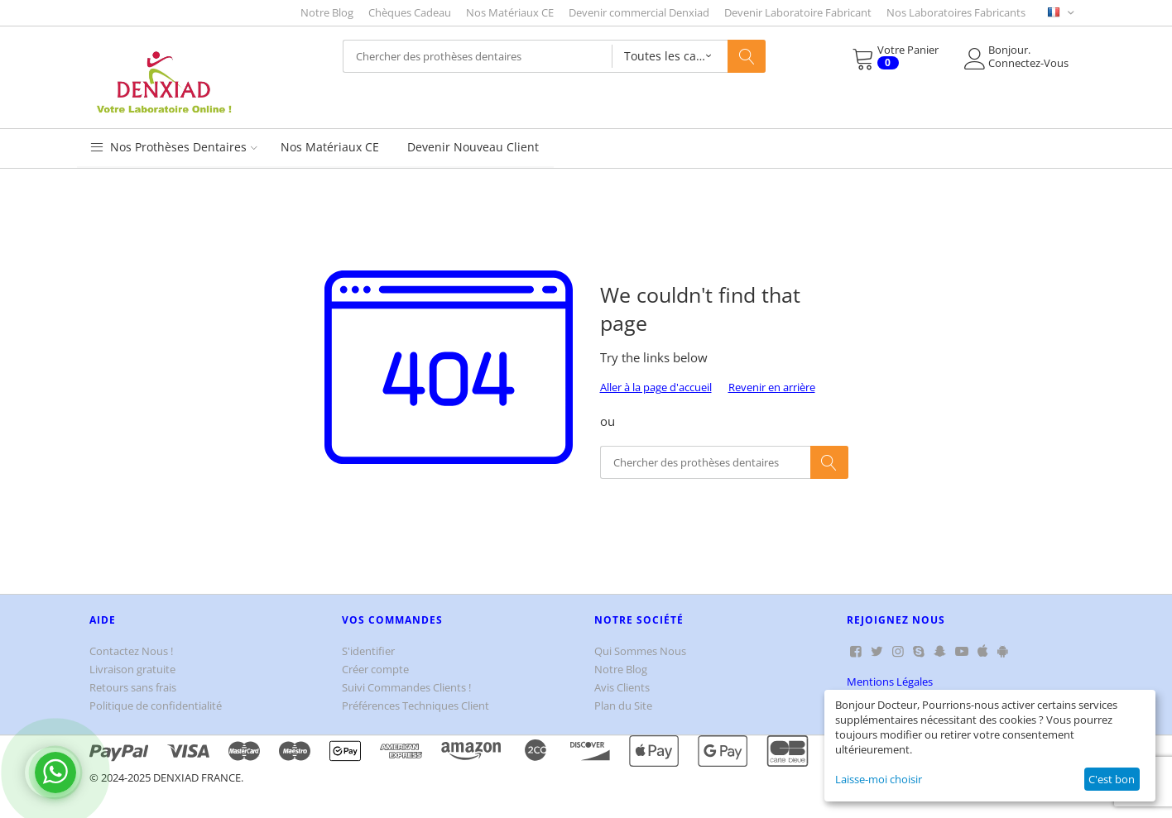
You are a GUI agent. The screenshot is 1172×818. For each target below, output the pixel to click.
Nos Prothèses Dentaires (173, 146)
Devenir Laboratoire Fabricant (798, 12)
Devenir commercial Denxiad (639, 12)
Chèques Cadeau (409, 12)
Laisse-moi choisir (878, 779)
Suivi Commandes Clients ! (406, 687)
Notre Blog (326, 12)
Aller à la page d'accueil (656, 387)
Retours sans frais (132, 687)
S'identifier (368, 650)
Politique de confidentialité (155, 705)
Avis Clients (622, 687)
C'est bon (1111, 779)
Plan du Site (623, 705)
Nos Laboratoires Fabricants (956, 12)
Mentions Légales (890, 681)
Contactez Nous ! (131, 650)
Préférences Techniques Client (415, 705)
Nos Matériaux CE (510, 12)
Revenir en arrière (771, 387)
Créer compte (375, 669)
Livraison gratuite (132, 669)
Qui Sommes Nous (640, 650)
